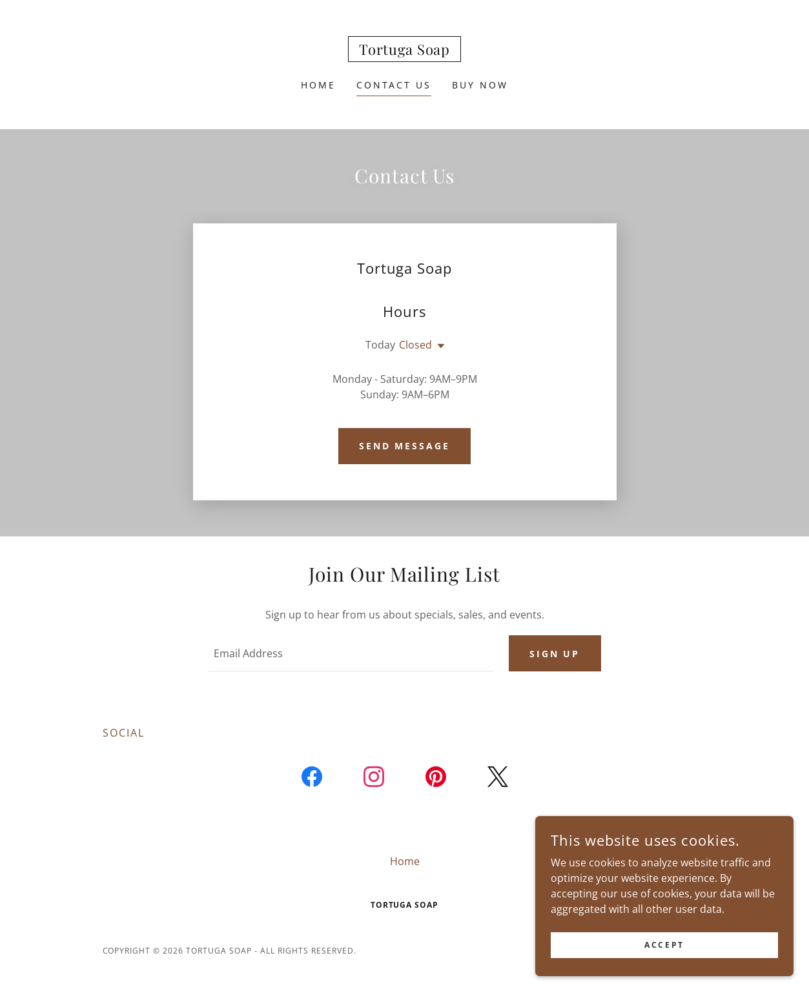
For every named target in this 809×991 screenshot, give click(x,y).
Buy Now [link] (480, 85)
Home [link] (318, 85)
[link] (404, 51)
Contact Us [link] (394, 85)
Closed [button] (415, 345)
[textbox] (351, 653)
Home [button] (405, 861)
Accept (664, 944)
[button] (438, 346)
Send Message (405, 446)
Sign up (554, 654)
